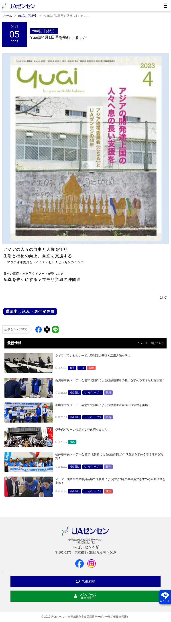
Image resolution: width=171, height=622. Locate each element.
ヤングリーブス (92, 392)
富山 (108, 417)
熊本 (108, 491)
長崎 (91, 367)
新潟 (108, 392)
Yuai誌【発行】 (44, 31)
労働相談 (85, 581)
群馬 (72, 442)
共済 (81, 367)
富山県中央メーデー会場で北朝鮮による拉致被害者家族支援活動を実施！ (103, 405)
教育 (72, 367)
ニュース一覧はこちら (150, 343)
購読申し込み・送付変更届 (30, 311)
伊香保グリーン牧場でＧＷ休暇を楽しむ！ (82, 429)
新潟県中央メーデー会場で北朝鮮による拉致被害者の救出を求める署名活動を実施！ (110, 380)
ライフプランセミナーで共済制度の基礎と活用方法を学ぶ (92, 355)
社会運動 (74, 392)
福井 (108, 466)
